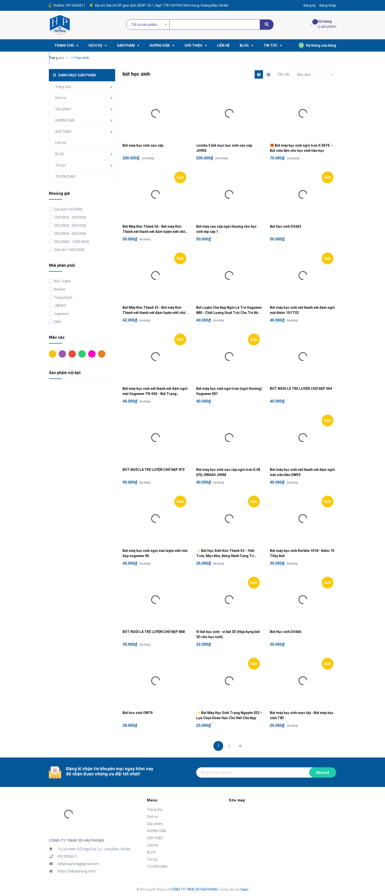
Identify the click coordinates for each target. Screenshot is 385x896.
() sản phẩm (326, 23)
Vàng (52, 354)
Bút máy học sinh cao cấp (143, 145)
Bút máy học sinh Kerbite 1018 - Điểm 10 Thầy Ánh (302, 553)
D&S (57, 322)
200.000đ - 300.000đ (70, 225)
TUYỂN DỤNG (65, 177)
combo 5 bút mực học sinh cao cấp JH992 (224, 148)
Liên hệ (60, 143)
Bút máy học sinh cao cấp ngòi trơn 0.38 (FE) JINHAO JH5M (228, 472)
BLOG (59, 154)
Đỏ (72, 354)
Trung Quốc (63, 297)
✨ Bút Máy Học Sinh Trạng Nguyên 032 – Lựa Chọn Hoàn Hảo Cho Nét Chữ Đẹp (229, 715)
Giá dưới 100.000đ (68, 209)
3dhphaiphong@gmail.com (78, 864)
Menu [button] (152, 800)
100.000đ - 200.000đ (70, 217)
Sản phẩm (63, 109)
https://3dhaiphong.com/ (76, 871)
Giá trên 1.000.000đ (69, 250)
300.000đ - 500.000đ (70, 234)
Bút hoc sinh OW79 (137, 713)
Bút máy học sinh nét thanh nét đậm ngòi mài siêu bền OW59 (302, 472)
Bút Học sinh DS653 (285, 226)
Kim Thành (62, 281)
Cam (101, 354)
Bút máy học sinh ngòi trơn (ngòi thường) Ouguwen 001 (229, 391)
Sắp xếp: (283, 74)
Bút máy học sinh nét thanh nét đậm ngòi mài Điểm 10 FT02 (302, 310)
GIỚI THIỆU (63, 132)
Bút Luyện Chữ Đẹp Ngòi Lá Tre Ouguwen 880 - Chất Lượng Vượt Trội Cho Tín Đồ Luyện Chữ (229, 310)
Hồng (92, 354)
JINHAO (60, 306)
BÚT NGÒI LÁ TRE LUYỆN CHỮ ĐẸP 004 (301, 389)
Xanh (82, 354)
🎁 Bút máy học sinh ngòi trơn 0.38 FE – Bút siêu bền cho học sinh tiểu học (301, 148)
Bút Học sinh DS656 (285, 632)
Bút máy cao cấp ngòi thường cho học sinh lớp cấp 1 (226, 229)
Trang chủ (63, 87)
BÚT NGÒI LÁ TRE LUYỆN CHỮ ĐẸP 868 (154, 632)
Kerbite (59, 289)
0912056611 (75, 5)
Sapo (244, 889)
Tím (62, 354)
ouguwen (61, 314)
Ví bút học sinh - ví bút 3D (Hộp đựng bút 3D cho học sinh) (228, 634)
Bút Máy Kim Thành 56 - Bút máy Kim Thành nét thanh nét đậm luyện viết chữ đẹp (154, 229)
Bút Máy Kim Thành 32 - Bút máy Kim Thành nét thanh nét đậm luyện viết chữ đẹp (154, 310)
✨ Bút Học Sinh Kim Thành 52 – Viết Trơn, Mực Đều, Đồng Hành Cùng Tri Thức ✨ (225, 554)
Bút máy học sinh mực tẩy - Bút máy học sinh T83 (301, 715)
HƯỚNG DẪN (64, 120)
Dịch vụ (60, 98)
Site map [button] (237, 800)
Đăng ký (322, 772)
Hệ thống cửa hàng (317, 45)
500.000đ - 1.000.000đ (71, 242)
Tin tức (60, 165)
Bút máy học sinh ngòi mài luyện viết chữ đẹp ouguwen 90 (155, 553)
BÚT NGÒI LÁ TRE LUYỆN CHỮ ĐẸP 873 (154, 470)
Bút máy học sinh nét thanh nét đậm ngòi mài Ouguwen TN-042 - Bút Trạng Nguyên (155, 391)
